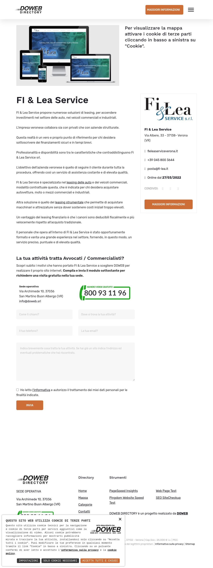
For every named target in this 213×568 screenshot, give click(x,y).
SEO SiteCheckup (168, 498)
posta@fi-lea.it (158, 169)
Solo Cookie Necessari (60, 560)
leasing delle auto (79, 182)
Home (82, 491)
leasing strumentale (69, 202)
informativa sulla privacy (80, 550)
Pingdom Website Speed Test (126, 500)
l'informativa (41, 390)
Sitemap (190, 544)
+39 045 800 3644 (161, 160)
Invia (29, 405)
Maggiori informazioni (163, 10)
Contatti (84, 511)
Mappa (83, 498)
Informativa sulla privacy (169, 544)
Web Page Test (166, 491)
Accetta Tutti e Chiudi (100, 560)
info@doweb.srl (30, 301)
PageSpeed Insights (123, 491)
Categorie (85, 504)
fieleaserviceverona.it (163, 151)
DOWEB (182, 513)
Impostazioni (28, 560)
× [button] (120, 519)
